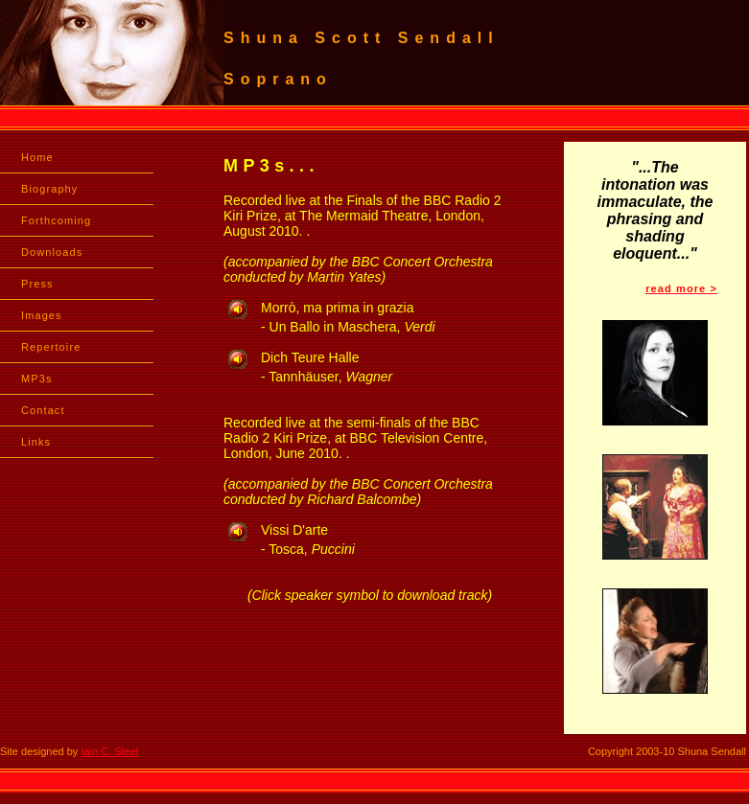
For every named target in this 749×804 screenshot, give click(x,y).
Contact (43, 410)
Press (37, 283)
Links (36, 442)
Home (37, 157)
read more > (681, 288)
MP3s (37, 378)
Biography (49, 189)
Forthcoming (56, 220)
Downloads (51, 252)
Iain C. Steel (109, 751)
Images (41, 315)
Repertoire (51, 347)
